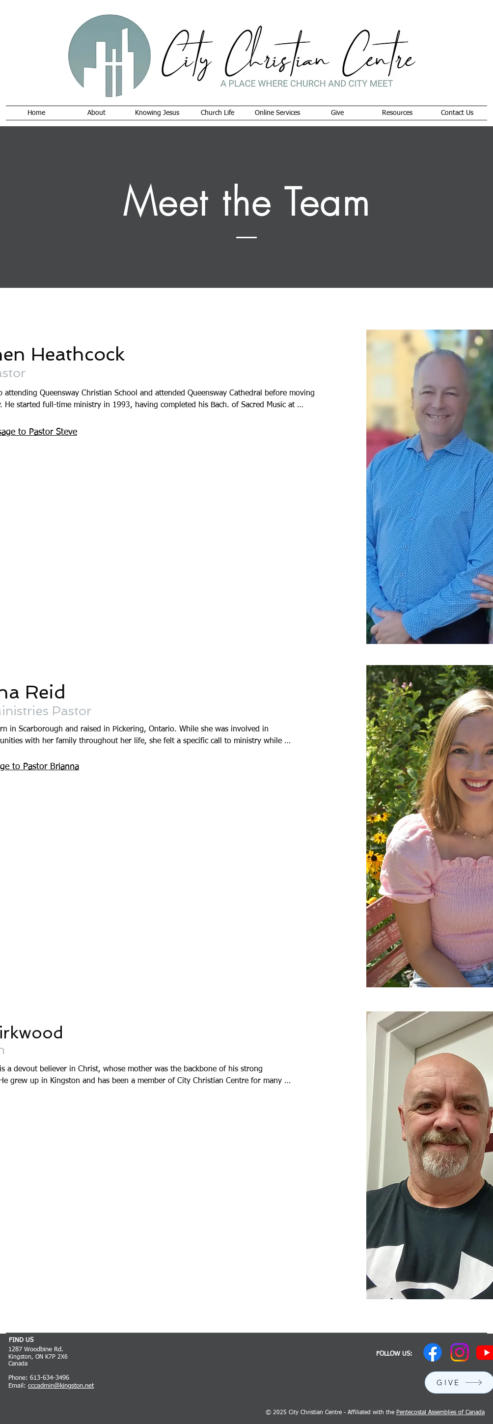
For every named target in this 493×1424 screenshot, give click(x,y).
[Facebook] (432, 1352)
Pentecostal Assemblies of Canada (440, 1413)
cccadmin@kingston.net (61, 1386)
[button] (96, 113)
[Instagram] (459, 1352)
